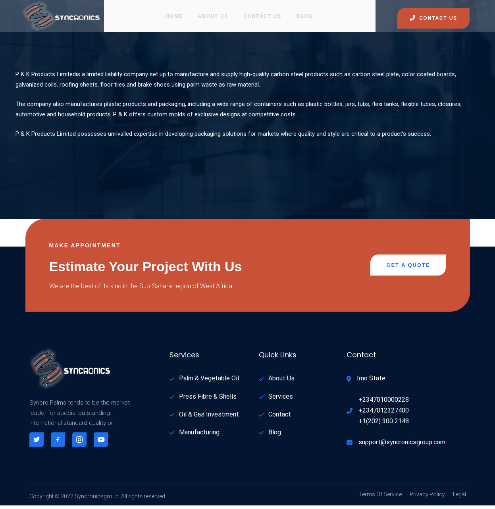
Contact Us (263, 18)
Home (173, 18)
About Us (213, 18)
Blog (306, 18)
